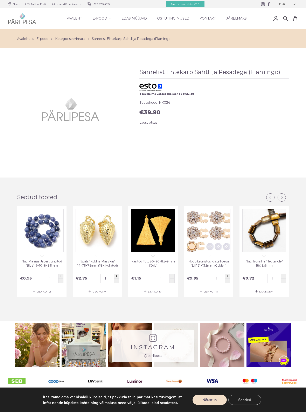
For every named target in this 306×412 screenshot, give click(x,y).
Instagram (295, 399)
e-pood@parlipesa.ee (69, 4)
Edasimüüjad (134, 18)
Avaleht (74, 18)
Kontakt (208, 18)
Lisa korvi (44, 291)
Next (282, 197)
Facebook (284, 399)
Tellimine (234, 399)
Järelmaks (236, 18)
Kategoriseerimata (70, 39)
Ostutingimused (173, 18)
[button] (287, 4)
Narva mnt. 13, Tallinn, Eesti (29, 4)
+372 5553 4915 (101, 4)
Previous (270, 197)
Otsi (285, 18)
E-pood (100, 18)
